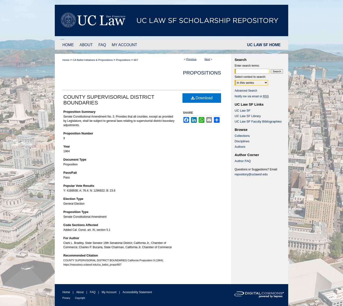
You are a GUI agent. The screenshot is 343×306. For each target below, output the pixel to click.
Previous (191, 59)
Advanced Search (246, 90)
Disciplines (242, 141)
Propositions (123, 60)
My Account (109, 292)
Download (202, 98)
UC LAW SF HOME (264, 45)
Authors (240, 146)
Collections (242, 136)
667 (136, 60)
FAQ (93, 292)
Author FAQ (243, 161)
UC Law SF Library (248, 116)
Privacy (66, 298)
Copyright (80, 298)
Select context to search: (250, 77)
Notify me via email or (252, 96)
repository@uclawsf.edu (251, 174)
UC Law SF (242, 110)
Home (65, 60)
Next (207, 59)
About (80, 292)
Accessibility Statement (137, 292)
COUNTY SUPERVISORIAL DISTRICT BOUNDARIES (108, 100)
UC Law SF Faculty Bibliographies (258, 121)
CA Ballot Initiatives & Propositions (93, 60)
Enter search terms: (247, 65)
